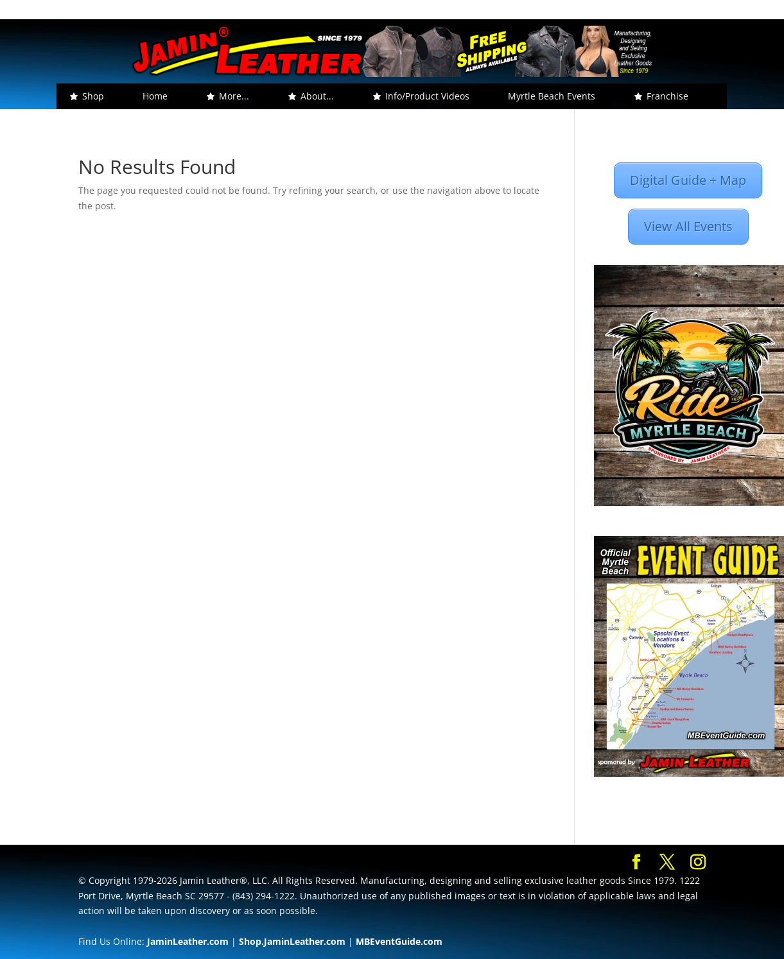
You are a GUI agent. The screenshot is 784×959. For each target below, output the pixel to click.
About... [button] (317, 96)
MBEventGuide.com (399, 941)
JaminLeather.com (188, 941)
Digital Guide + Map (688, 180)
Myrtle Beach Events (551, 96)
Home (155, 96)
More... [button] (234, 96)
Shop (93, 96)
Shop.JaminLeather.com (292, 941)
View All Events (688, 226)
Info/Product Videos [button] (427, 96)
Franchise (667, 96)
